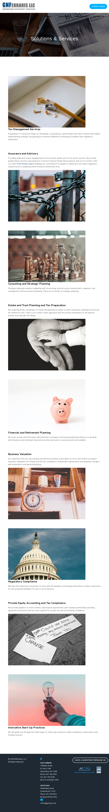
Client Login (98, 6)
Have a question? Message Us (90, 760)
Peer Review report (25, 164)
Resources (81, 16)
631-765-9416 (51, 794)
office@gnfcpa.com (48, 803)
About (49, 16)
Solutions (64, 16)
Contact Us (98, 16)
